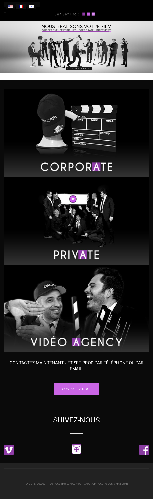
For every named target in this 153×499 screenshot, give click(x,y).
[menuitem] (10, 6)
